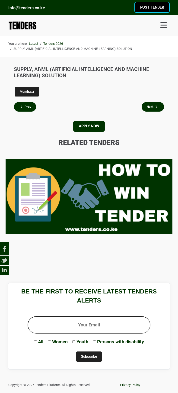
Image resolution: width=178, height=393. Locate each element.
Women (60, 342)
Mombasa (27, 91)
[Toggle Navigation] (130, 25)
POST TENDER (152, 7)
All (40, 342)
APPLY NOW (89, 126)
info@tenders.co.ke (26, 7)
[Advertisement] (92, 259)
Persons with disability (120, 342)
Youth (82, 342)
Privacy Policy (130, 385)
